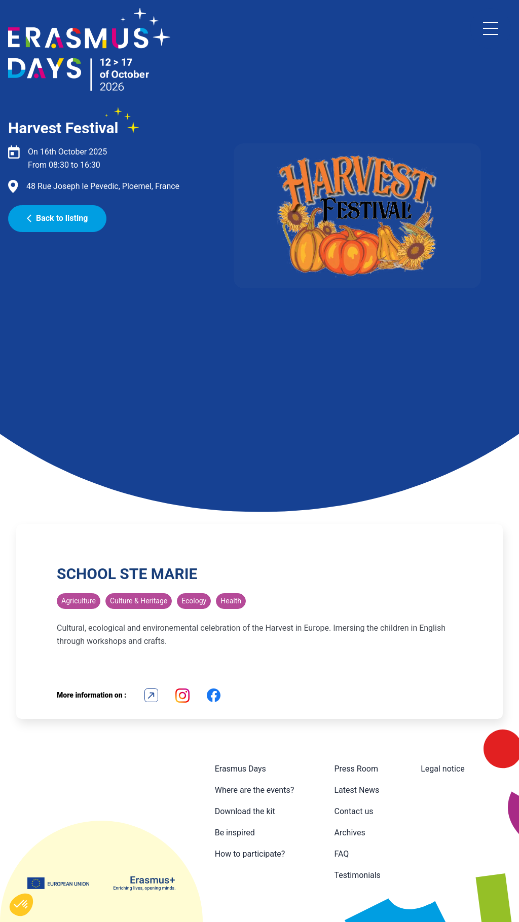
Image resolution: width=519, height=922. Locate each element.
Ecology (193, 601)
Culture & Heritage (138, 601)
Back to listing (57, 218)
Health (230, 601)
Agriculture (78, 601)
